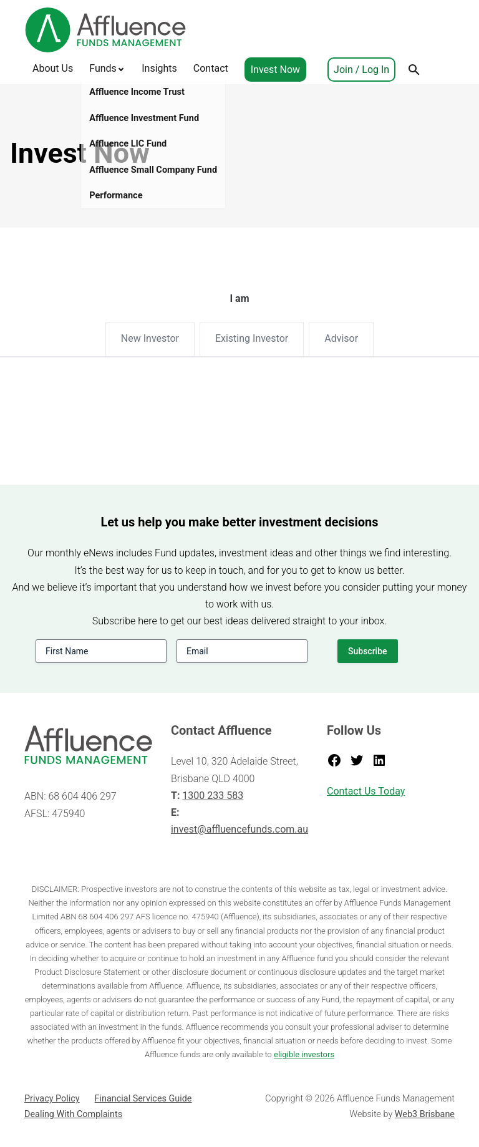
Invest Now (275, 69)
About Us (52, 68)
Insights (159, 68)
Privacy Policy (52, 1098)
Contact (210, 68)
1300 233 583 (212, 795)
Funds (103, 68)
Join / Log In (361, 69)
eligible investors (304, 1054)
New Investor (150, 338)
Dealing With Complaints (73, 1114)
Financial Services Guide (143, 1098)
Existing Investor (251, 338)
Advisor (341, 338)
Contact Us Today (366, 791)
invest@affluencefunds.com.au (239, 829)
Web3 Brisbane (425, 1114)
